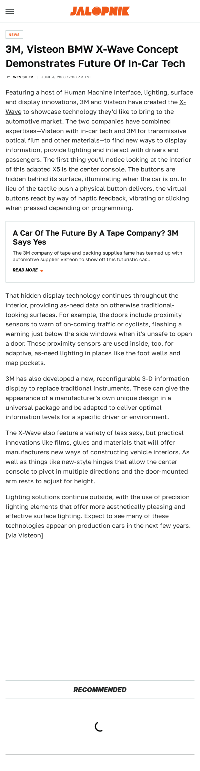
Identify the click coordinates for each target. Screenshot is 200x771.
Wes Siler (23, 77)
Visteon (29, 535)
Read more (25, 270)
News (14, 34)
